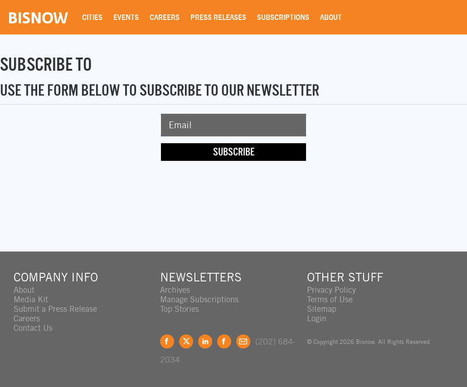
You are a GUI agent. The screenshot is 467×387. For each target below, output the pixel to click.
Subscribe (233, 152)
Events (126, 17)
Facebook (167, 341)
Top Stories (179, 309)
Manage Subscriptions (199, 299)
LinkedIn (205, 341)
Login (316, 318)
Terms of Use (330, 299)
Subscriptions (283, 17)
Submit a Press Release (55, 309)
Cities (92, 17)
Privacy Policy (331, 290)
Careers (165, 17)
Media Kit (31, 299)
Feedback (243, 341)
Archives (175, 290)
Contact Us (33, 328)
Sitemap (321, 309)
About (331, 17)
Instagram (224, 341)
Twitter (186, 341)
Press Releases (218, 17)
